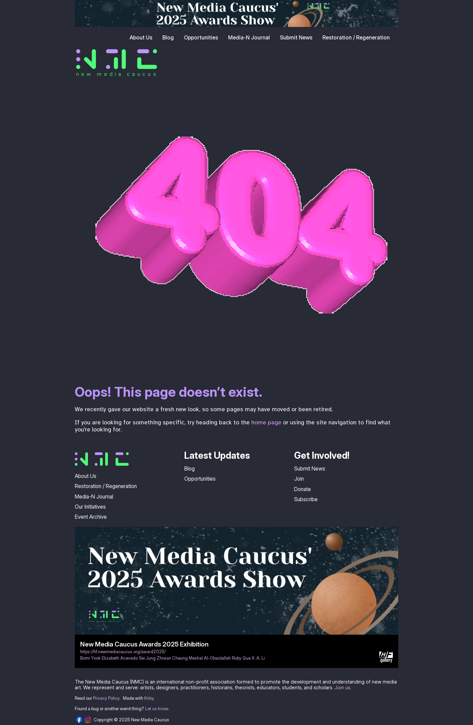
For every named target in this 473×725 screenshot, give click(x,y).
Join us (342, 687)
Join (299, 478)
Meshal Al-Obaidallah (210, 658)
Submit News (296, 37)
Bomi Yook (90, 658)
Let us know (156, 708)
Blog (168, 37)
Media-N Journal (249, 37)
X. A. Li (258, 658)
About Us (141, 37)
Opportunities (201, 37)
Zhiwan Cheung (172, 658)
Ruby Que (241, 658)
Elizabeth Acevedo (120, 658)
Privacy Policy (106, 698)
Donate (302, 489)
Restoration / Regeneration (356, 37)
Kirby (149, 698)
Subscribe (306, 499)
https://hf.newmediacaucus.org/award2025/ (123, 651)
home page (266, 422)
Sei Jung (147, 658)
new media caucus (117, 73)
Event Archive (91, 516)
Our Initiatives (90, 506)
